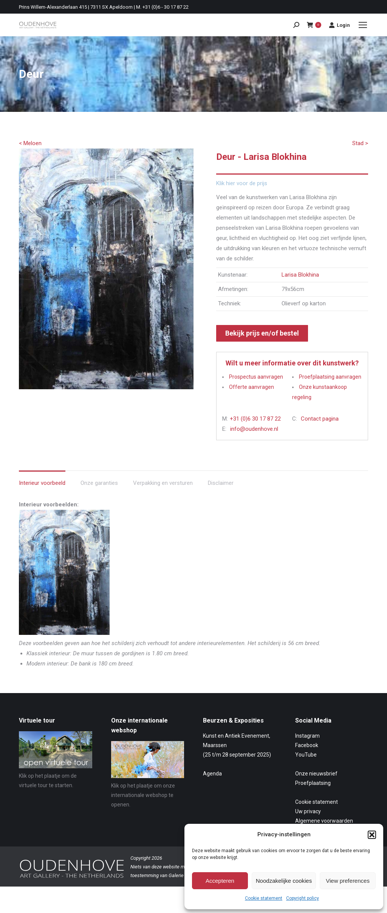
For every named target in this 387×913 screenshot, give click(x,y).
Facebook (306, 745)
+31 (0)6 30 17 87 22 (255, 418)
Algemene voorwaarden (324, 821)
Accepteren (220, 880)
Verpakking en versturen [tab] (163, 483)
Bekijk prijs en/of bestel (262, 333)
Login (339, 25)
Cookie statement (263, 898)
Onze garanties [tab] (99, 483)
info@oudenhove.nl (254, 429)
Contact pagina (320, 418)
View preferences (348, 880)
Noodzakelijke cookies (284, 880)
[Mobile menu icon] (363, 25)
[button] (372, 835)
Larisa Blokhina (300, 274)
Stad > (360, 143)
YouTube (306, 755)
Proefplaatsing (313, 783)
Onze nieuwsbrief (316, 774)
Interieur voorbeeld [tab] (42, 483)
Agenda (212, 774)
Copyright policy (302, 898)
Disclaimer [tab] (221, 483)
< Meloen (30, 143)
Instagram (307, 736)
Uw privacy (308, 811)
